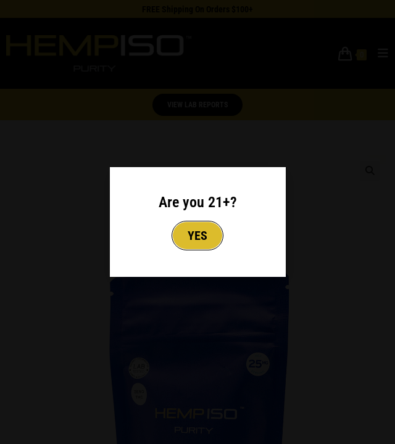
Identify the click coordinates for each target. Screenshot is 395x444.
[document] (197, 222)
